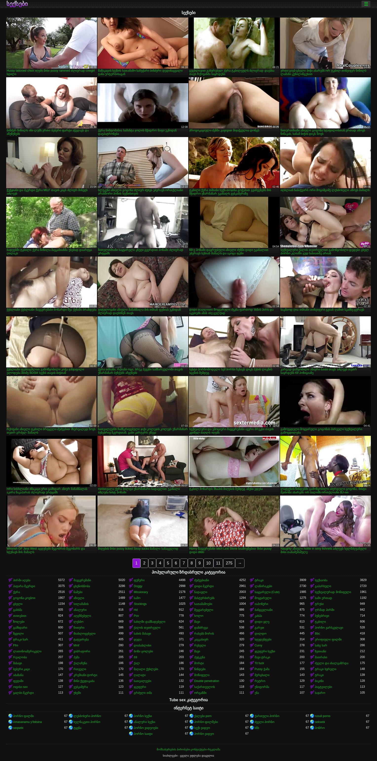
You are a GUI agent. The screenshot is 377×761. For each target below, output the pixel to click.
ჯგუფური (140, 687)
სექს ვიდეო (202, 728)
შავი (197, 621)
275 (229, 563)
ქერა (16, 592)
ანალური (80, 610)
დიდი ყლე (262, 621)
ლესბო (78, 621)
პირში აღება (21, 580)
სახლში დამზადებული (149, 621)
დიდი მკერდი (204, 586)
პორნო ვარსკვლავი (329, 627)
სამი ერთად (323, 598)
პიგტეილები (323, 687)
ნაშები (78, 592)
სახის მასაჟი (142, 633)
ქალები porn (202, 716)
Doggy (138, 586)
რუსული (200, 645)
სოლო (198, 616)
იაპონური (261, 604)
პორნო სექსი (143, 716)
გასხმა (17, 610)
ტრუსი (319, 604)
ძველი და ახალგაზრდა (331, 663)
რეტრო (260, 681)
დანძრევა (201, 627)
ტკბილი (320, 621)
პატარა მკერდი (24, 586)
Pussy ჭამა (262, 669)
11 (218, 563)
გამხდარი (20, 627)
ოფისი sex (20, 687)
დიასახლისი (142, 645)
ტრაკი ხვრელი (325, 669)
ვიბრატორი (82, 651)
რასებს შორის (204, 633)
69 (135, 657)
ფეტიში (18, 681)
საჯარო (320, 693)
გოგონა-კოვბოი (24, 598)
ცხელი (17, 604)
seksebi (320, 722)
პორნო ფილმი (23, 716)
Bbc (317, 633)
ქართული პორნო (267, 716)
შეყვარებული (203, 610)
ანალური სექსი (144, 722)
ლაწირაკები (263, 586)
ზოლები (18, 621)
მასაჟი (17, 663)
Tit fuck (259, 663)
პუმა (76, 657)
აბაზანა (18, 675)
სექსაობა (321, 580)
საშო (137, 598)
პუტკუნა (199, 657)
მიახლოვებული (84, 633)
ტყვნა (77, 728)
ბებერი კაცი (21, 669)
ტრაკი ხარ (20, 639)
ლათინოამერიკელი (27, 651)
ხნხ (257, 728)
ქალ (137, 663)
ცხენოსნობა (82, 586)
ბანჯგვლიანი (264, 610)
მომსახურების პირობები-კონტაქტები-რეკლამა (188, 749)
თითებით (19, 616)
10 (208, 563)
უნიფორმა (262, 687)
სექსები (17, 4)
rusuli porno (322, 716)
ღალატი (140, 675)
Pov (136, 616)
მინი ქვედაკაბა (84, 681)
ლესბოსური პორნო (87, 716)
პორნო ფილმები (206, 722)
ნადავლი (200, 592)
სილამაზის (81, 604)
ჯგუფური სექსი (265, 651)
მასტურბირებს (204, 598)
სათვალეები (142, 681)
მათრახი (321, 657)
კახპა (258, 616)
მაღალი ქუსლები (146, 669)
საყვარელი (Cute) (267, 592)
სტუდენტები (263, 639)
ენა (257, 693)
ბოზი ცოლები (143, 651)
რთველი (80, 669)
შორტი (199, 663)
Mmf (76, 645)
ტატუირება (81, 639)
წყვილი (18, 633)
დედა (138, 639)
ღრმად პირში (324, 610)
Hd (135, 610)
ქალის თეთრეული (147, 627)
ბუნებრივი (322, 616)
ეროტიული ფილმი (328, 639)
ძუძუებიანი (201, 580)
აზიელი (79, 598)
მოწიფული (201, 675)
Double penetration (206, 681)
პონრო (320, 728)
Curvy (258, 645)
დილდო (260, 633)
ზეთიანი (320, 651)
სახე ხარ (321, 645)
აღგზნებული (82, 616)
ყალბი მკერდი (23, 693)
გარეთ (259, 627)
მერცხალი (262, 675)
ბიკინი (319, 681)
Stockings (140, 604)
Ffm (15, 645)
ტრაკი (259, 580)
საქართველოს (204, 687)
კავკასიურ (201, 639)
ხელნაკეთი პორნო (87, 722)
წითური (79, 627)
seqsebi (18, 728)
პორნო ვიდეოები (146, 728)
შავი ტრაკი (262, 657)
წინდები (200, 669)
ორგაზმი (200, 693)
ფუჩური (139, 580)
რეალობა (20, 657)
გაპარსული (323, 586)
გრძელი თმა (143, 693)
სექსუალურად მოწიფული (333, 592)
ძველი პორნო (264, 722)
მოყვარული (263, 598)
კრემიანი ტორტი (85, 675)
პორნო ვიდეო (204, 734)
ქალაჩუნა (80, 663)
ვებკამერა (81, 687)
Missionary (141, 592)
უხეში (77, 693)
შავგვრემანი (82, 580)
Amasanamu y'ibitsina (27, 722)
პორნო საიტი (143, 734)
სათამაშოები (203, 604)
